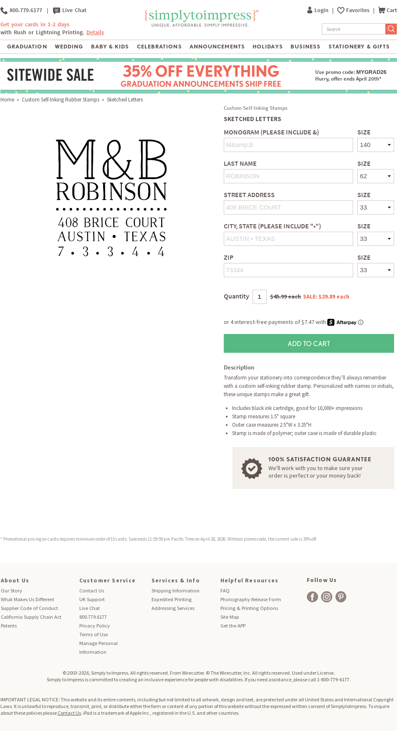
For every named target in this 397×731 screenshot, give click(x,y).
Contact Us (91, 590)
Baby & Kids (110, 46)
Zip (228, 257)
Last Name (240, 163)
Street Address (249, 195)
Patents (9, 625)
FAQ (225, 590)
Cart (387, 10)
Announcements (217, 46)
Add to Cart (309, 343)
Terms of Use (93, 634)
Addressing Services (173, 608)
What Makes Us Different (27, 599)
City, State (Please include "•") (272, 226)
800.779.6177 (21, 10)
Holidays (268, 46)
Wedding (69, 46)
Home (7, 99)
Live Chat (69, 10)
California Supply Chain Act (31, 617)
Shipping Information (176, 590)
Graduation (27, 46)
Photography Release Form (250, 599)
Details (95, 32)
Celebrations (159, 46)
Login (318, 10)
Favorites (358, 10)
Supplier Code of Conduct (29, 608)
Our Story (11, 590)
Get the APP (232, 625)
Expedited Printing (172, 599)
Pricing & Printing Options (249, 608)
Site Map (229, 617)
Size (364, 132)
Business (306, 46)
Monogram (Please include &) (271, 132)
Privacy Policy (94, 625)
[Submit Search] (391, 29)
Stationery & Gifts (359, 46)
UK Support (92, 599)
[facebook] (312, 596)
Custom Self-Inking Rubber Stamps (60, 99)
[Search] (354, 29)
